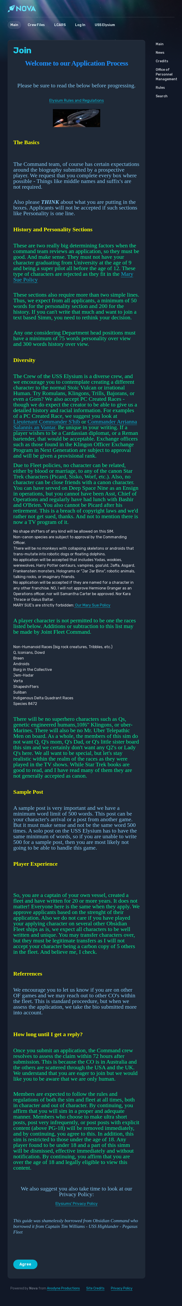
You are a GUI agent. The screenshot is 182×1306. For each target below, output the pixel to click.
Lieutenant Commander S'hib (46, 422)
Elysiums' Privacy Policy (76, 1203)
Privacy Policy (121, 1288)
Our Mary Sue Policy (92, 605)
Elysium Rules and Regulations (76, 100)
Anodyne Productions (63, 1288)
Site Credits (95, 1288)
